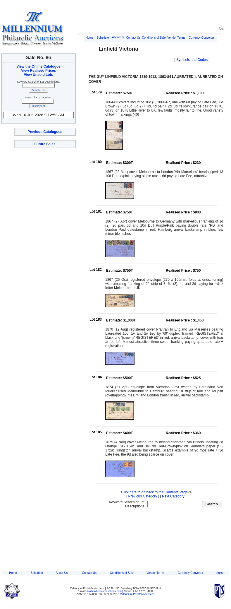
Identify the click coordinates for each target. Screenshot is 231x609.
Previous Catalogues (44, 132)
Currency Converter (201, 37)
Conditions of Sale (154, 37)
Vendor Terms (176, 37)
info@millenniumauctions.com (104, 591)
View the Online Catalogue (38, 66)
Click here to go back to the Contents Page (154, 492)
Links (219, 572)
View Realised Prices (38, 71)
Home (90, 37)
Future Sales (44, 144)
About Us (118, 37)
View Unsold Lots (38, 75)
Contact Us (133, 37)
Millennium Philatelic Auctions (137, 594)
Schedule (103, 37)
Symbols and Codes (192, 60)
